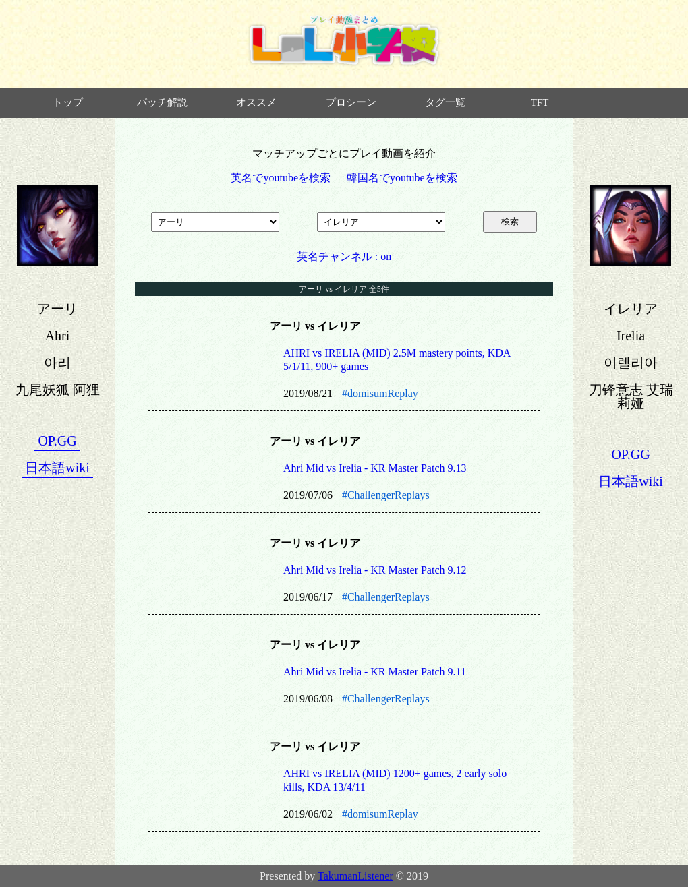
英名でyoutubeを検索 (281, 177)
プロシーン (351, 102)
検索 (510, 221)
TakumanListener (355, 876)
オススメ (256, 102)
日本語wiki (57, 467)
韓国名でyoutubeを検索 (402, 177)
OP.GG (57, 440)
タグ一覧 (445, 102)
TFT (540, 102)
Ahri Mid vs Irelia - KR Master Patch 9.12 (375, 570)
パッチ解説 (162, 102)
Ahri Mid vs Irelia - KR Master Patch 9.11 (374, 671)
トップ (68, 102)
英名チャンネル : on (344, 256)
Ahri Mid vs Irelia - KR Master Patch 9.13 (375, 468)
